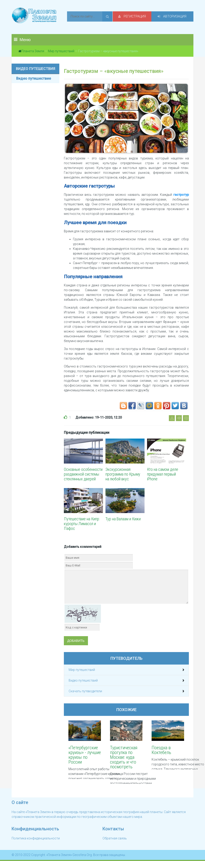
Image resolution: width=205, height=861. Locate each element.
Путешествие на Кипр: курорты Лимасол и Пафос (82, 523)
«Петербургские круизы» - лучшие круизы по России (84, 755)
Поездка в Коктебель (161, 750)
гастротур (181, 194)
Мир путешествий (61, 51)
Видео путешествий (83, 680)
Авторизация (172, 16)
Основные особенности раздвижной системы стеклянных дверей (83, 474)
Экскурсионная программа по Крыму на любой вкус (122, 474)
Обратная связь (114, 838)
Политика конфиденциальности (36, 838)
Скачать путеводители (85, 691)
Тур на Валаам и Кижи (123, 518)
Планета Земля (32, 51)
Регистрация (132, 16)
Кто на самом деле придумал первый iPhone (162, 474)
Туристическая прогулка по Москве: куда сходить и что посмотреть (124, 757)
